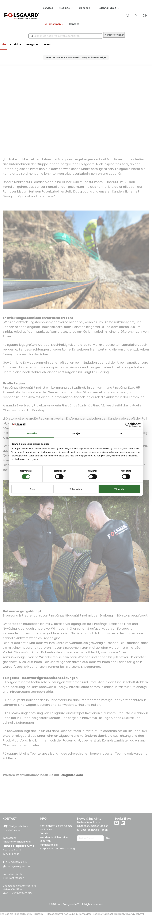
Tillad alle (119, 489)
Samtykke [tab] (31, 433)
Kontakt (74, 24)
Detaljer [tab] (76, 433)
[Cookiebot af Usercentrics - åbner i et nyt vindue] (128, 425)
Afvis (32, 489)
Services (48, 8)
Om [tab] (120, 433)
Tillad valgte (76, 489)
